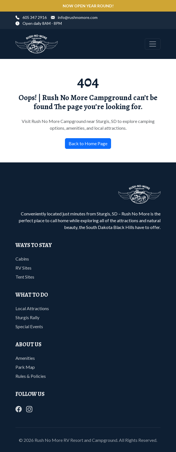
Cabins (22, 258)
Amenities (25, 358)
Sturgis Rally (27, 317)
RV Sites (23, 267)
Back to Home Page (88, 143)
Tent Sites (24, 276)
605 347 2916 (31, 17)
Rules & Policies (30, 376)
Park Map (25, 367)
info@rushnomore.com (74, 17)
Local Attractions (32, 308)
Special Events (29, 326)
